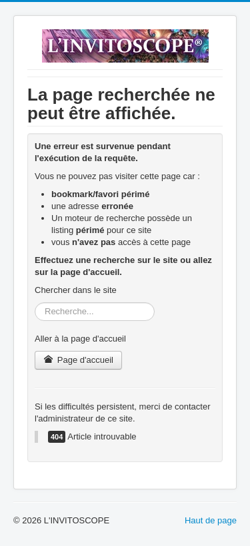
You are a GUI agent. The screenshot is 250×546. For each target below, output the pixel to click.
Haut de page (211, 520)
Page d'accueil (78, 360)
